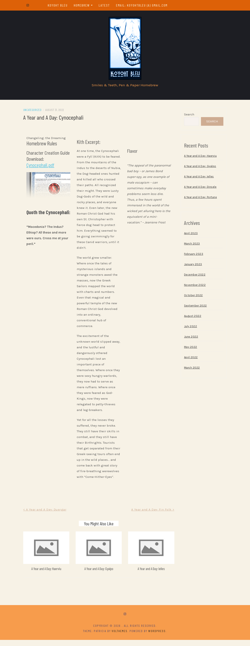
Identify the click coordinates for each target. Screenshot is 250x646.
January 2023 (192, 265)
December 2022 (193, 275)
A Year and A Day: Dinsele (199, 188)
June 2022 (190, 337)
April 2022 (190, 358)
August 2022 (191, 317)
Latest (105, 5)
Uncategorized (35, 111)
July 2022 (189, 327)
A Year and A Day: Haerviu (48, 575)
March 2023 (191, 244)
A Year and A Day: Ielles (150, 575)
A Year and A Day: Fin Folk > (151, 516)
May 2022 (189, 348)
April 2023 (190, 234)
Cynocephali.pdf (43, 166)
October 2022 (192, 296)
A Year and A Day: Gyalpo (99, 575)
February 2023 (192, 255)
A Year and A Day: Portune (199, 198)
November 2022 (194, 286)
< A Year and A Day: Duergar (47, 516)
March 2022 (191, 368)
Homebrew (82, 5)
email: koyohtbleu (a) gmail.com (142, 5)
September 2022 (194, 306)
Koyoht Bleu (58, 5)
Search (188, 116)
